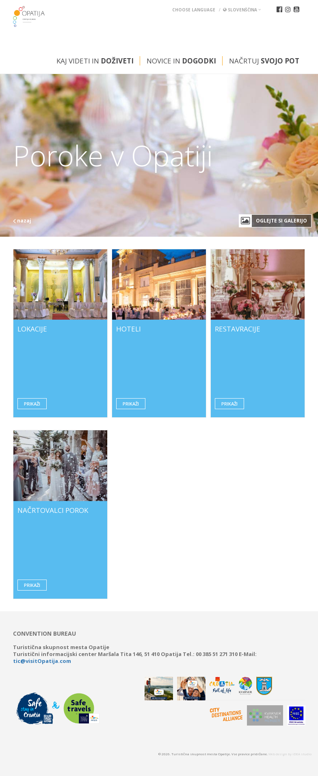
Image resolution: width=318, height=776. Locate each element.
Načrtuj (264, 60)
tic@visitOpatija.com (42, 661)
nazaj (22, 220)
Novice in (181, 60)
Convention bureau (44, 634)
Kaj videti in (95, 60)
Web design (277, 754)
